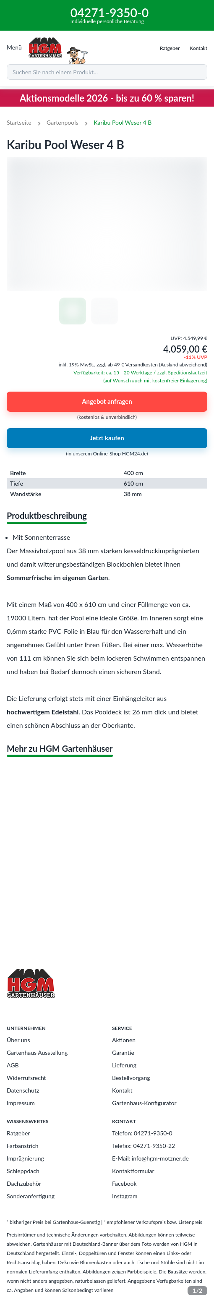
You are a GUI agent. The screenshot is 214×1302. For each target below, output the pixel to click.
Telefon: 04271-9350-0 (142, 1133)
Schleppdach (23, 1170)
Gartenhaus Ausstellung (37, 1052)
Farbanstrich (23, 1145)
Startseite (19, 122)
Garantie (123, 1052)
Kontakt (122, 1090)
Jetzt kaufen (107, 438)
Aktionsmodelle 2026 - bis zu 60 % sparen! (107, 98)
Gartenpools (62, 122)
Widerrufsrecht (26, 1077)
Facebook (124, 1183)
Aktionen (124, 1039)
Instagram (124, 1196)
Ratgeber (18, 1133)
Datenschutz (23, 1090)
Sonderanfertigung (31, 1196)
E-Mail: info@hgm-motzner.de (150, 1158)
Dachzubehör (24, 1183)
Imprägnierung (25, 1158)
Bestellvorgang (131, 1077)
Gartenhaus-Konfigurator (144, 1102)
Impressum (21, 1102)
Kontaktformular (133, 1170)
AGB (13, 1065)
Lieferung (124, 1065)
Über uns (18, 1039)
